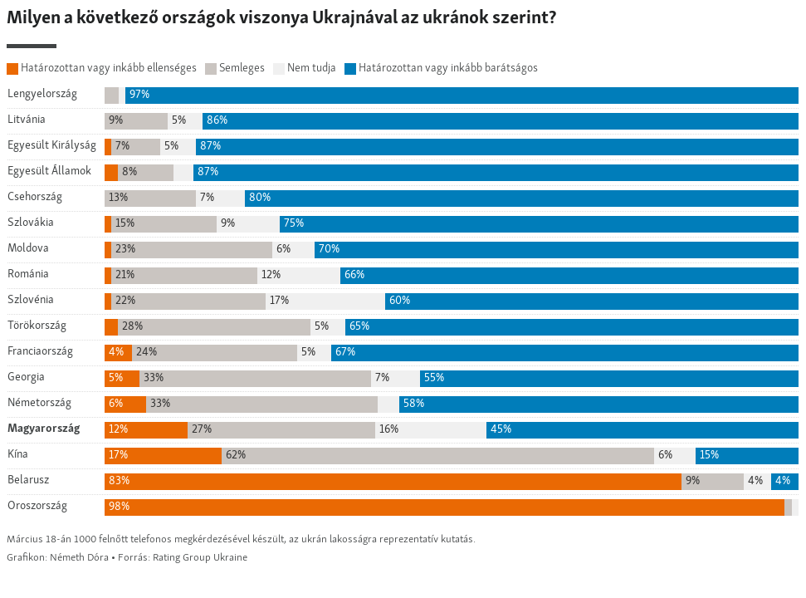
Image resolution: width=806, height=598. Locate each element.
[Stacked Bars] (403, 286)
